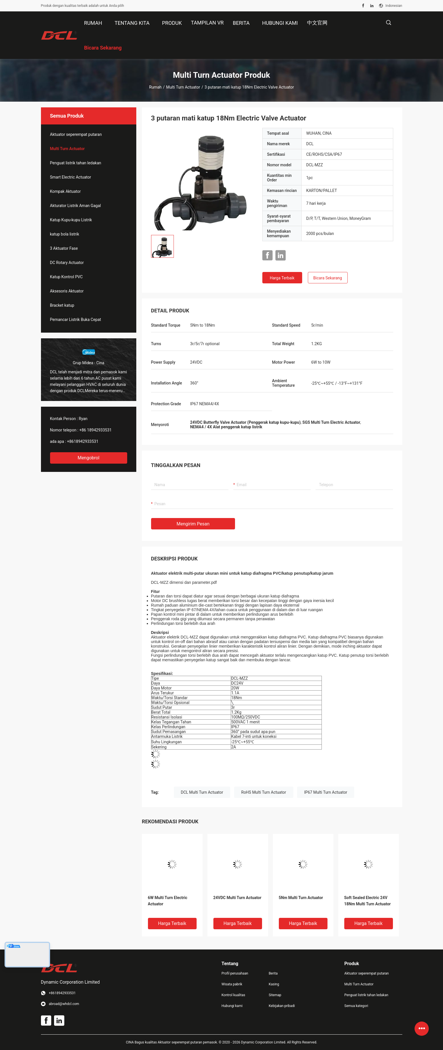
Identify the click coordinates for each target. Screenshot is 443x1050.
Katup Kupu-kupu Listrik (71, 220)
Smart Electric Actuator (70, 177)
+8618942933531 (82, 441)
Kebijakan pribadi (282, 1006)
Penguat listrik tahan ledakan (75, 163)
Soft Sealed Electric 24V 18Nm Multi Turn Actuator (367, 900)
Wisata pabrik (232, 984)
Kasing (274, 984)
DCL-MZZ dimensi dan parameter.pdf (184, 582)
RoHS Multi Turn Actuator (263, 792)
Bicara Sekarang (327, 278)
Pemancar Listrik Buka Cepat (75, 319)
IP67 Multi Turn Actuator (325, 792)
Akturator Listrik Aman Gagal (75, 205)
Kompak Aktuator (65, 191)
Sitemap (275, 995)
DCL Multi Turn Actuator (202, 792)
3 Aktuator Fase (64, 248)
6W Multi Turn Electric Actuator (167, 900)
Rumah (155, 87)
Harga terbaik (282, 278)
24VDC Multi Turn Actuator (237, 897)
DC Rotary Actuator (67, 262)
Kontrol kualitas (233, 995)
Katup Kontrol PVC (66, 277)
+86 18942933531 (95, 430)
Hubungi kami (232, 1006)
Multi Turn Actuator (183, 87)
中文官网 (317, 23)
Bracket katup (62, 305)
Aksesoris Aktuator (67, 291)
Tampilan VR (207, 23)
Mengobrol (89, 457)
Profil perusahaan (235, 973)
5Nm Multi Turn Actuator (301, 897)
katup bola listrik (64, 234)
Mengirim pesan (193, 524)
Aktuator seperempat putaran (76, 134)
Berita (273, 973)
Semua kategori (356, 1006)
